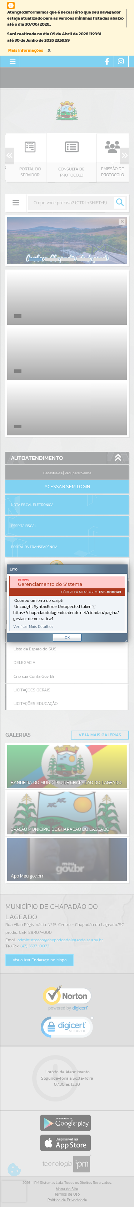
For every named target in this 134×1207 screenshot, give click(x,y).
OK (67, 637)
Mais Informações (25, 50)
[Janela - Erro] (67, 603)
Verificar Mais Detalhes (33, 626)
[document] (67, 603)
